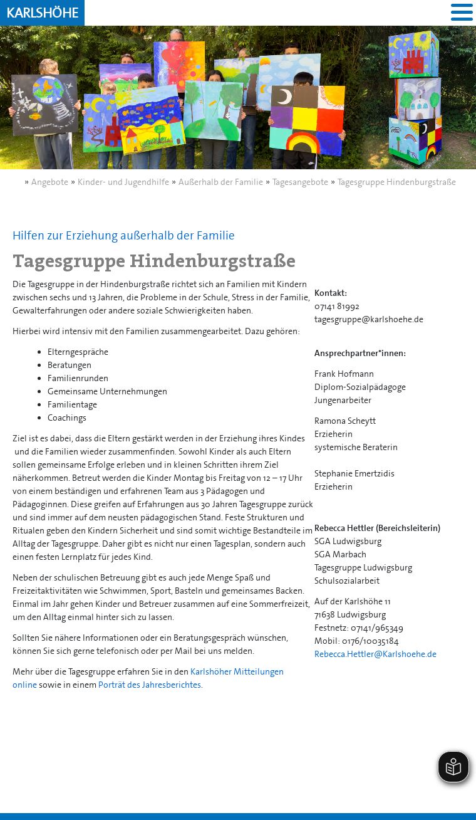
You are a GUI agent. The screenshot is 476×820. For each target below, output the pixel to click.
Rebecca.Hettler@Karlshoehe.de (375, 654)
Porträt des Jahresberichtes (149, 684)
